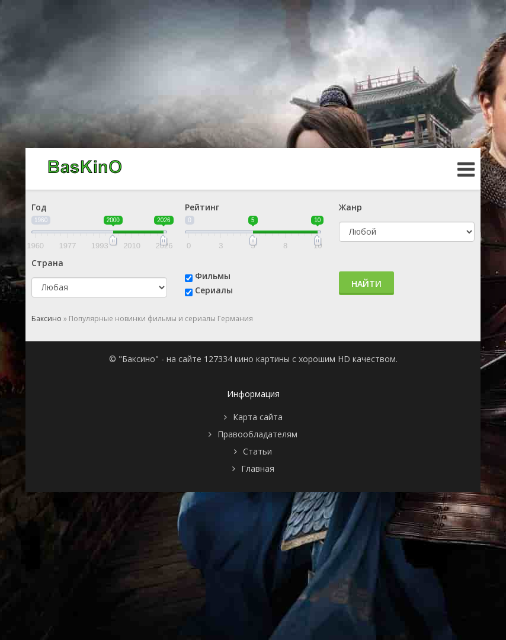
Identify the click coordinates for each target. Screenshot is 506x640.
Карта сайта (258, 417)
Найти (366, 283)
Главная (257, 468)
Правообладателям (257, 434)
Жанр (350, 207)
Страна (47, 262)
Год (39, 207)
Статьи (257, 451)
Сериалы (214, 290)
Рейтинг (202, 207)
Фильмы (212, 275)
